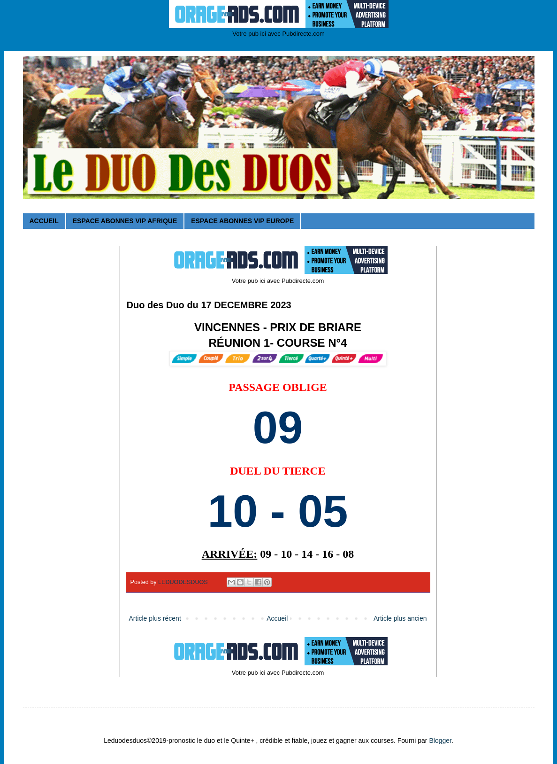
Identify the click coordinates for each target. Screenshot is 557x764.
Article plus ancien (400, 618)
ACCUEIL (44, 221)
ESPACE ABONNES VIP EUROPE (242, 221)
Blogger (440, 740)
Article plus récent (155, 618)
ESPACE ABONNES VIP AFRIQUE (125, 221)
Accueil (277, 618)
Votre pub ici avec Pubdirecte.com (278, 33)
